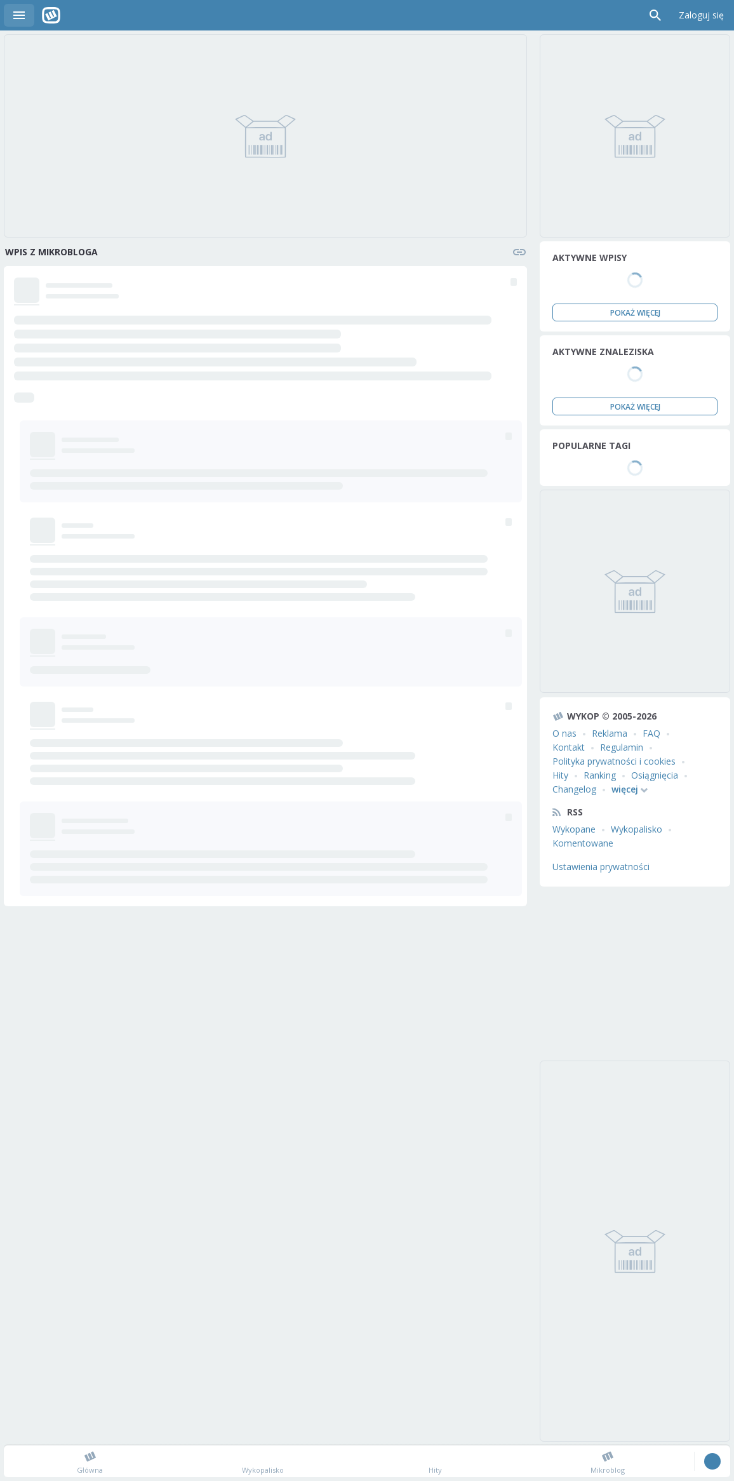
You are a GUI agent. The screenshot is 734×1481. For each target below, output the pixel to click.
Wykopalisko (636, 829)
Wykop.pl (51, 15)
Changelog (574, 789)
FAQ (651, 733)
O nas (564, 733)
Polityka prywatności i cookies (614, 761)
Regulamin (621, 747)
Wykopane (574, 829)
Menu (19, 15)
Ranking (600, 775)
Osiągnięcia (654, 775)
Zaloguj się (701, 15)
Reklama (609, 733)
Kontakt (568, 747)
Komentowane (582, 843)
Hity (560, 775)
